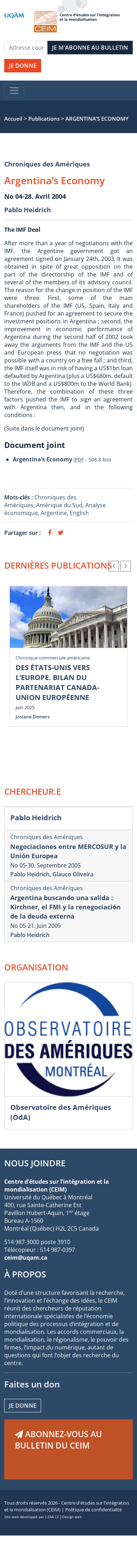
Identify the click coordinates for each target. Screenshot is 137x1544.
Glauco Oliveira (72, 874)
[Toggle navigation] (14, 90)
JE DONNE (22, 66)
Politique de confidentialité (93, 1509)
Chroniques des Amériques (47, 164)
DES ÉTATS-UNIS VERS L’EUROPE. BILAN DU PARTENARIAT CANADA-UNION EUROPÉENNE (57, 682)
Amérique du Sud (59, 505)
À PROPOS (25, 1274)
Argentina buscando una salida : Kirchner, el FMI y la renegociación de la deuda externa (65, 906)
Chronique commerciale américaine (53, 658)
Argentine (54, 513)
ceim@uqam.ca (25, 1257)
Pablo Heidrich (27, 210)
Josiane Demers (33, 716)
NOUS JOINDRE (34, 1163)
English (79, 513)
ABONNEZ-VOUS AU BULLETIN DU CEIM (58, 1439)
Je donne (22, 1405)
